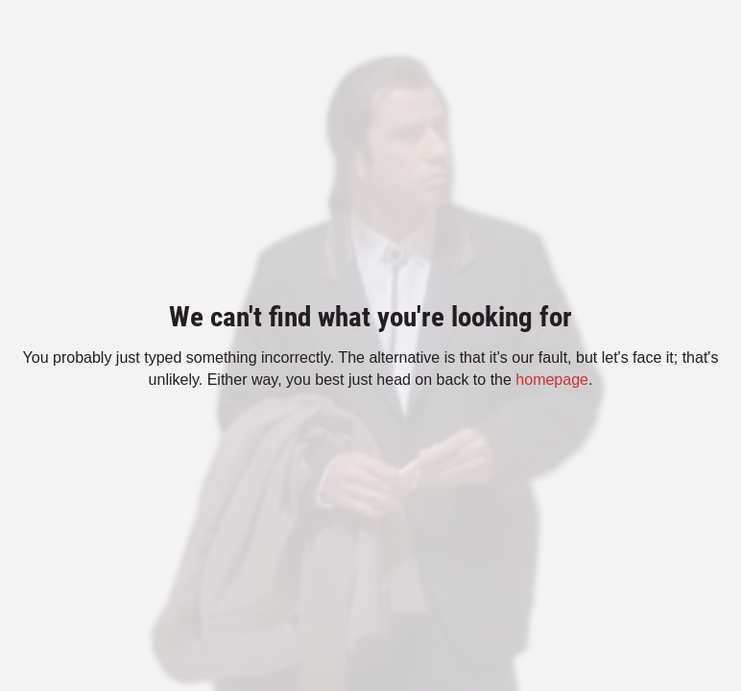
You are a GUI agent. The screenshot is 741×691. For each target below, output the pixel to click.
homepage (551, 379)
